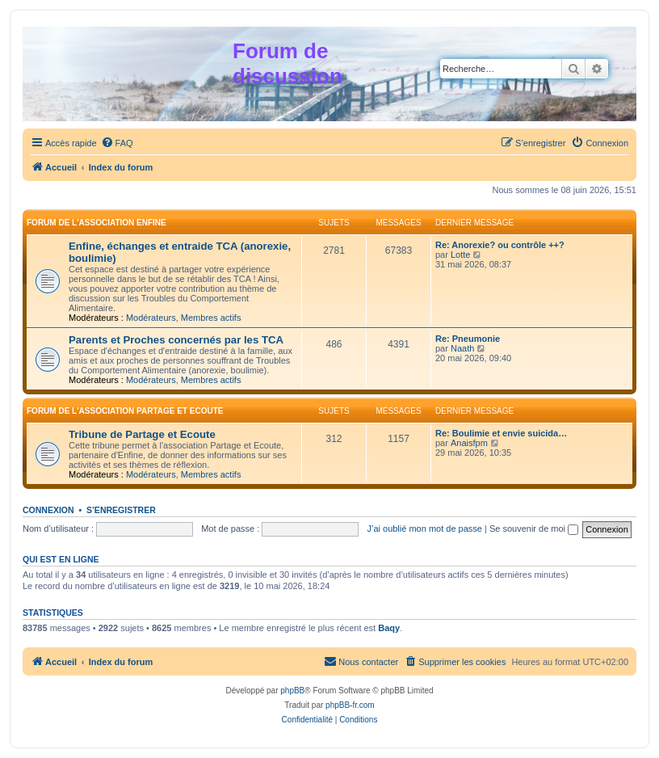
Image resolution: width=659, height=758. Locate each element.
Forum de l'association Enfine (96, 222)
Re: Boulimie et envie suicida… (501, 433)
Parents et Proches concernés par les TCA (176, 340)
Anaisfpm (469, 443)
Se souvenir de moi (533, 528)
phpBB (292, 690)
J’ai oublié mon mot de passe (424, 528)
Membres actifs (211, 317)
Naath (462, 348)
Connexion (48, 510)
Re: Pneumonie (467, 338)
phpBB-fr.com (350, 705)
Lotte (460, 254)
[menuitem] (117, 143)
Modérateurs (151, 317)
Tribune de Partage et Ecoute (142, 434)
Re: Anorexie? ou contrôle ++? (500, 245)
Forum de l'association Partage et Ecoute (125, 410)
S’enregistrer (121, 510)
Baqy (389, 628)
